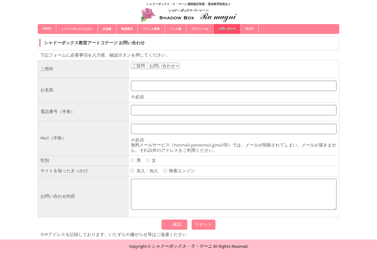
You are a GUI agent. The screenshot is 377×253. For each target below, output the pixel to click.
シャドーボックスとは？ (77, 29)
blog (249, 28)
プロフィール (199, 29)
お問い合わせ (227, 29)
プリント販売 (151, 29)
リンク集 (175, 29)
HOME (47, 28)
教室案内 (127, 29)
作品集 (107, 29)
